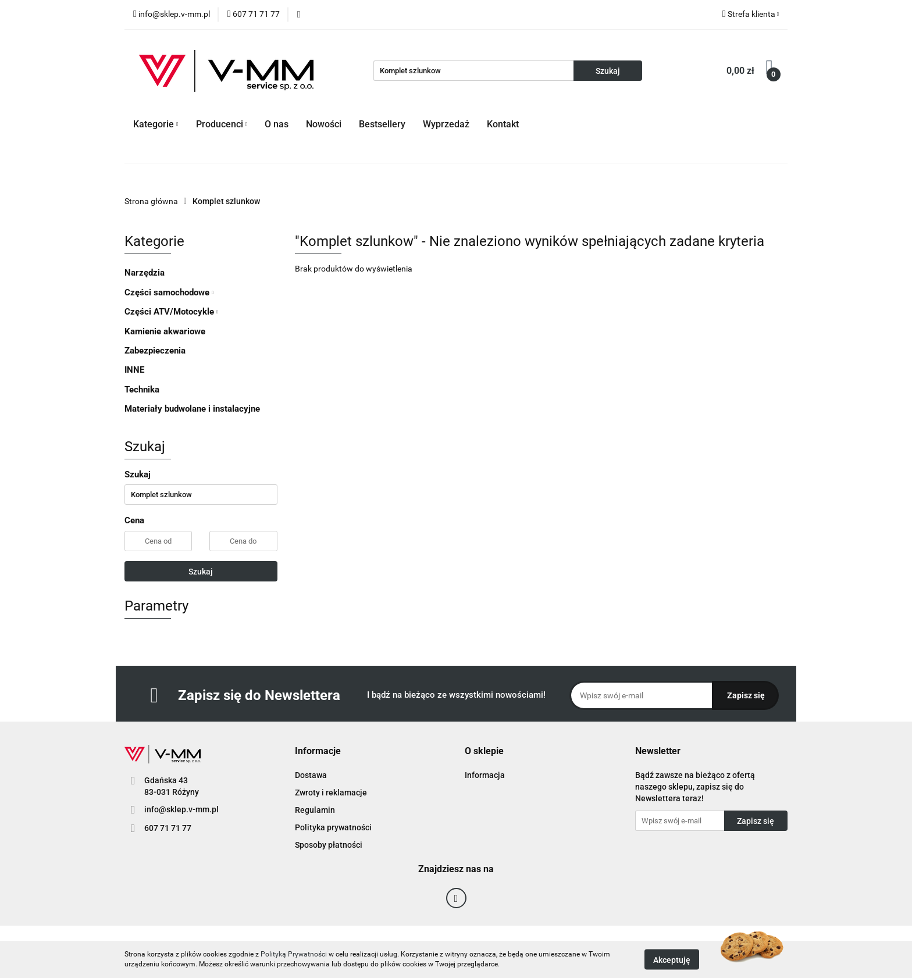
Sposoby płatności (328, 844)
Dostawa (311, 775)
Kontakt (503, 124)
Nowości (323, 124)
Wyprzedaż (446, 124)
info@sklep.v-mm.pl (181, 809)
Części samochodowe (168, 292)
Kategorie (156, 124)
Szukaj (200, 571)
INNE (134, 370)
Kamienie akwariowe (164, 331)
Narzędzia (144, 272)
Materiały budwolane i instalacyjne (192, 409)
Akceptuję (671, 959)
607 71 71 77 (167, 828)
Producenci (222, 124)
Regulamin (315, 810)
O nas (276, 124)
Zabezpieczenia (155, 350)
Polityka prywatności (333, 827)
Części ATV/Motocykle (171, 311)
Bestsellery (382, 124)
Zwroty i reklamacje (331, 792)
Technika (141, 389)
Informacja (485, 775)
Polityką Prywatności (294, 954)
